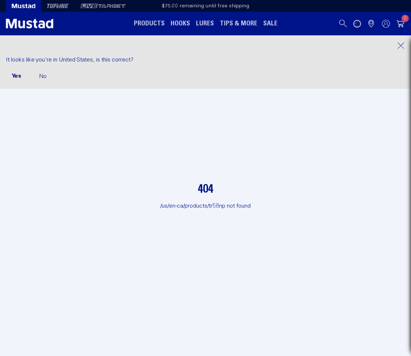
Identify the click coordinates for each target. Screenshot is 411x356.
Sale (270, 23)
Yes (16, 76)
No (43, 76)
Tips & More (238, 23)
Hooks (180, 23)
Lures (205, 23)
